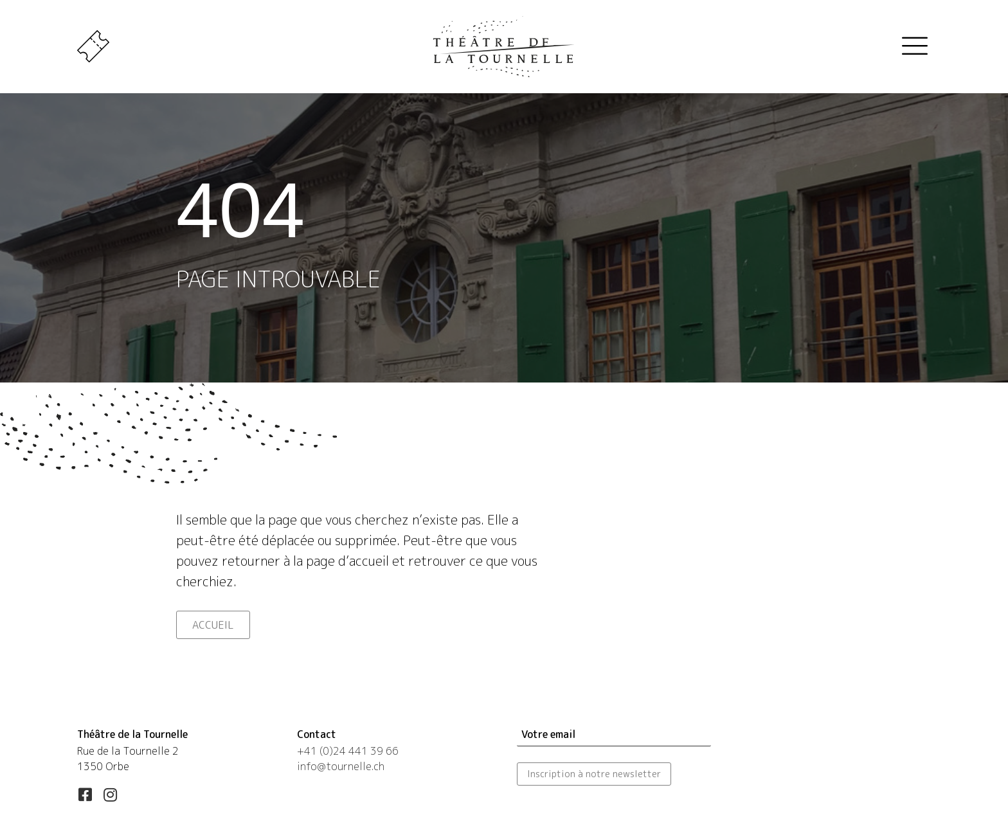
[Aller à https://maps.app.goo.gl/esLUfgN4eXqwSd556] (174, 751)
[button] (85, 794)
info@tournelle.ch (340, 766)
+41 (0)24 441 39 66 (348, 751)
